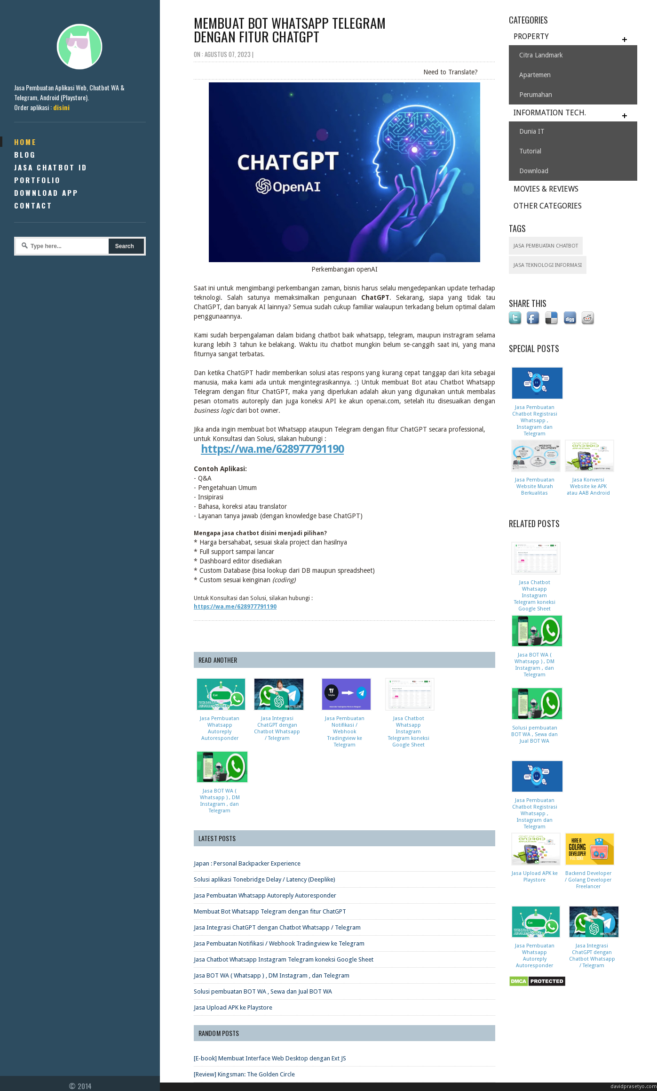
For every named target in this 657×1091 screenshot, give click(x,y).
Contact (33, 205)
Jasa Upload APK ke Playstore (233, 934)
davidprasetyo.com (633, 1086)
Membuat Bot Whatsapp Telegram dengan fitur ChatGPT (270, 838)
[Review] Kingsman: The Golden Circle (244, 1001)
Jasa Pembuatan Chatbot (546, 246)
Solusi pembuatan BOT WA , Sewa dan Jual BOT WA (263, 918)
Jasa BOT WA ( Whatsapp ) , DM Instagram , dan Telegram (271, 902)
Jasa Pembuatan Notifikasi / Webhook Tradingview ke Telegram (279, 870)
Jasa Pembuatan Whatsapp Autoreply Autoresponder (265, 822)
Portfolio (37, 180)
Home (25, 141)
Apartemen (535, 75)
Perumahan (535, 94)
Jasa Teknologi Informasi (548, 265)
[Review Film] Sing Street (226, 1033)
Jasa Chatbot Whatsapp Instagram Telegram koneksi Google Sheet (283, 886)
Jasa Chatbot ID (50, 167)
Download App (46, 192)
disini (61, 107)
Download (533, 171)
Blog (25, 154)
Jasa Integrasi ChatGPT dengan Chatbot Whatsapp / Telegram (277, 854)
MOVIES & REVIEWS (546, 189)
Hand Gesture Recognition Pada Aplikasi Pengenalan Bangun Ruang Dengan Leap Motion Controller (327, 1049)
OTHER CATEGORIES (548, 205)
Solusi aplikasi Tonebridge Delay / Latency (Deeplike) (264, 806)
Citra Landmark (541, 55)
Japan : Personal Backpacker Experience (247, 790)
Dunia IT (532, 131)
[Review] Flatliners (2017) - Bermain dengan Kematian (265, 1017)
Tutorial (530, 151)
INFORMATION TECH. (550, 112)
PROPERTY (531, 36)
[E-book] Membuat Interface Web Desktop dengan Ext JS (270, 985)
